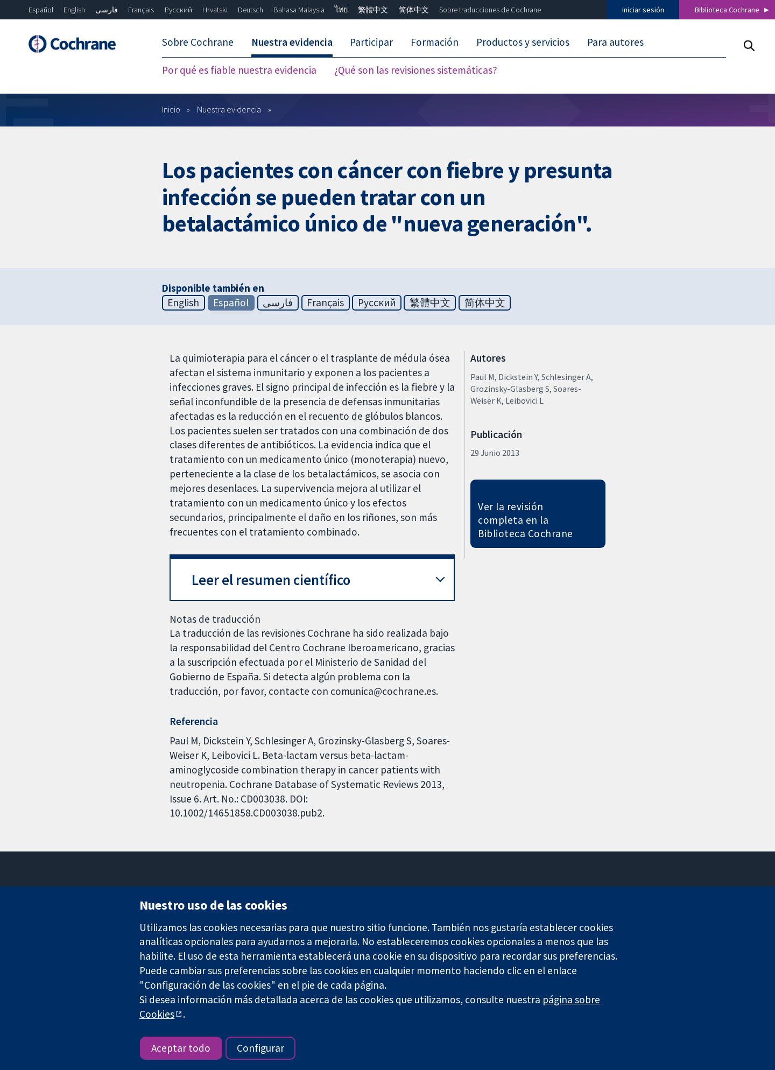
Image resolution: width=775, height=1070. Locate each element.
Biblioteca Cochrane (727, 10)
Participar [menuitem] (371, 42)
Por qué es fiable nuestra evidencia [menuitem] (239, 70)
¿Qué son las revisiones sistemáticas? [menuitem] (415, 70)
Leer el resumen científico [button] (271, 580)
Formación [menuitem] (435, 42)
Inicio (171, 109)
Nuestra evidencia (229, 109)
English (74, 10)
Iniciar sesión (643, 10)
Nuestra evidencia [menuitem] (292, 42)
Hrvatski (215, 10)
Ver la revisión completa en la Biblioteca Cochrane (525, 520)
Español (41, 10)
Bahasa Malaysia (299, 10)
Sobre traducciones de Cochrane (490, 10)
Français (141, 10)
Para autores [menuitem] (615, 42)
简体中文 (414, 10)
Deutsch (250, 10)
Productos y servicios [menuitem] (522, 42)
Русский (178, 10)
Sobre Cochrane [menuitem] (198, 42)
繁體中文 (373, 10)
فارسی (106, 10)
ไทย (341, 10)
